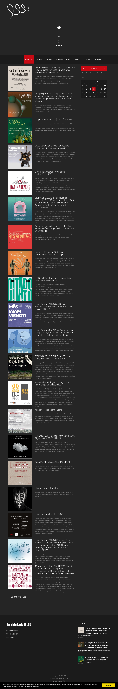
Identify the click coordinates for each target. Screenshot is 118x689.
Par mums (40, 59)
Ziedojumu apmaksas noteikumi (59, 678)
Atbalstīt (98, 59)
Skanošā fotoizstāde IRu (46, 488)
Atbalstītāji (59, 59)
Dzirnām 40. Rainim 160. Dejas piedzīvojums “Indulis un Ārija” (49, 253)
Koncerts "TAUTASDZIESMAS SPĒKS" (53, 462)
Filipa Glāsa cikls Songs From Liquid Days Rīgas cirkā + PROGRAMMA (55, 437)
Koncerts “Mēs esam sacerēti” (49, 410)
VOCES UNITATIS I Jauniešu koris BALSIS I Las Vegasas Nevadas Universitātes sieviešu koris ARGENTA (55, 70)
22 (97, 93)
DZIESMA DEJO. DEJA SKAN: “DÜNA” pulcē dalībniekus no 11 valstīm (52, 357)
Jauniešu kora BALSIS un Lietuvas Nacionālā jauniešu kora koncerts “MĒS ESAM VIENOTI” (53, 306)
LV (106, 3)
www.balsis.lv (10, 637)
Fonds (69, 59)
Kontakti (50, 59)
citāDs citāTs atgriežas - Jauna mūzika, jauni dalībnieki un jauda (54, 279)
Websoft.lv (62, 681)
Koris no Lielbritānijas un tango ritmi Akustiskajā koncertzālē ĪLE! (52, 383)
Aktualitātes (29, 59)
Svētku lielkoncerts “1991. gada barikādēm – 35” (50, 173)
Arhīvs (88, 59)
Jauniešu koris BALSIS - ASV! (49, 514)
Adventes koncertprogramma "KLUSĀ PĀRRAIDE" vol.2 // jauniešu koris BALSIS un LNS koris (54, 228)
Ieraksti (79, 59)
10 (24, 597)
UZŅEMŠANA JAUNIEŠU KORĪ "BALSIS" (54, 119)
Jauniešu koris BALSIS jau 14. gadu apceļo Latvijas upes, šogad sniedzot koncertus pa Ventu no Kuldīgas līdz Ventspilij (55, 332)
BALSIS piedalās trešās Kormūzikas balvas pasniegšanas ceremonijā (52, 146)
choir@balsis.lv (13, 630)
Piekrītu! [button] (109, 685)
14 (26, 597)
